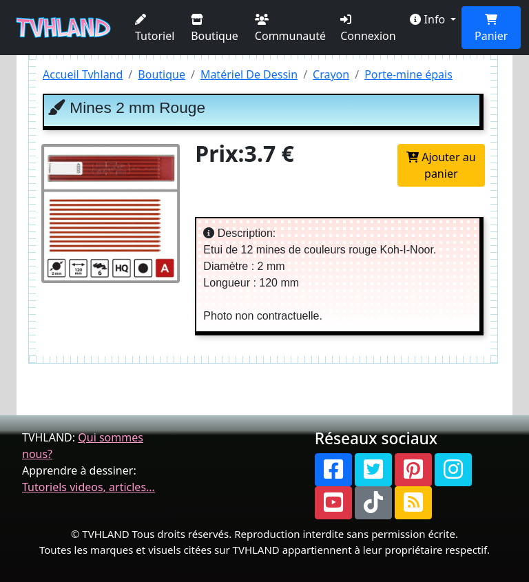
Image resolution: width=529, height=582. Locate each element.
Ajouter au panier (441, 165)
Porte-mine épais (408, 74)
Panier (491, 28)
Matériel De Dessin (249, 74)
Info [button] (429, 19)
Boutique (214, 28)
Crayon (331, 74)
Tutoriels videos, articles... (88, 487)
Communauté (290, 28)
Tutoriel (154, 28)
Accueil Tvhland (83, 74)
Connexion (367, 28)
